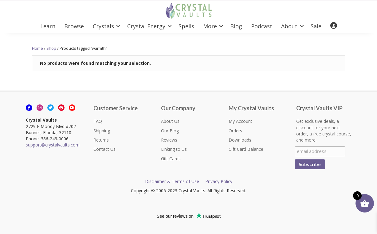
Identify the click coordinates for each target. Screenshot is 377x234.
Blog (236, 26)
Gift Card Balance (246, 149)
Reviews (169, 140)
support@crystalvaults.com (53, 145)
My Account (240, 121)
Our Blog (170, 131)
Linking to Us (174, 149)
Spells (186, 26)
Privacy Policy (218, 181)
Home (37, 48)
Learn (47, 26)
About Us (170, 121)
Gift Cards (171, 159)
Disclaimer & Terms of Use (172, 181)
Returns (101, 140)
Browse (74, 26)
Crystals (103, 26)
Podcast (261, 26)
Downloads (240, 140)
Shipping (101, 131)
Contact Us (104, 149)
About (289, 26)
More (210, 26)
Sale (316, 26)
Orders (235, 131)
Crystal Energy (146, 26)
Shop (51, 48)
